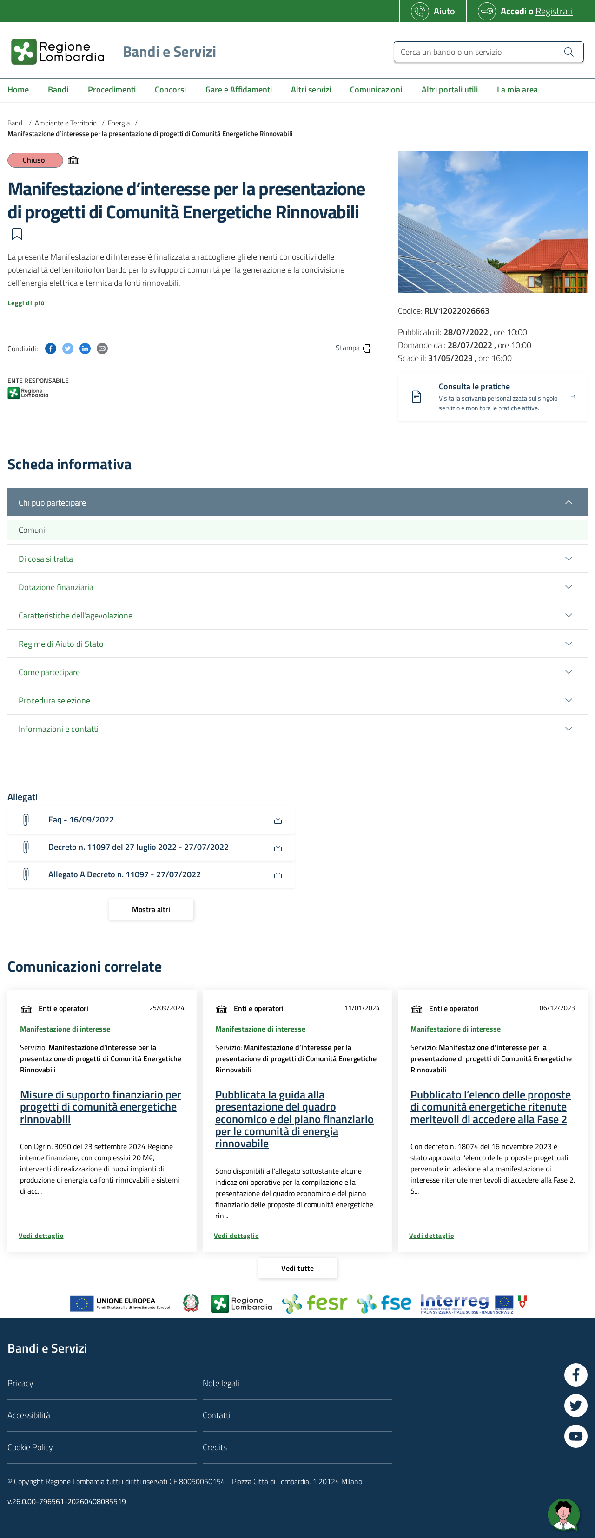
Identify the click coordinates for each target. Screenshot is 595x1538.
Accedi (514, 11)
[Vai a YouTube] (576, 1436)
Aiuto (444, 11)
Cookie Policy (30, 1447)
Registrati (554, 11)
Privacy (20, 1383)
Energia (119, 123)
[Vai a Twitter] (576, 1405)
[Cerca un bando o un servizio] (489, 51)
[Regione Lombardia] (110, 51)
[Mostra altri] (151, 910)
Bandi (15, 123)
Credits (215, 1447)
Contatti (217, 1415)
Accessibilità (28, 1415)
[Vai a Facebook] (576, 1375)
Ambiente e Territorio (66, 123)
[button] (16, 234)
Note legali (221, 1383)
